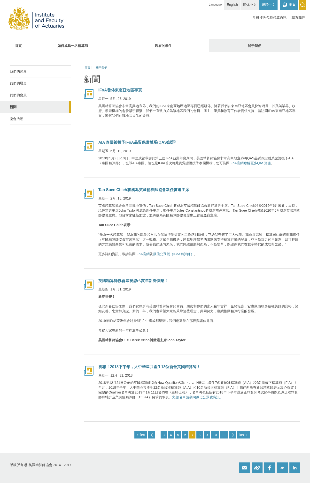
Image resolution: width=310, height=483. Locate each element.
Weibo (257, 467)
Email (244, 467)
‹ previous (151, 434)
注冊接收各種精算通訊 (270, 18)
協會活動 (16, 119)
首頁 (18, 46)
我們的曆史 (18, 83)
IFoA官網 (143, 254)
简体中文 (249, 5)
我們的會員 (18, 95)
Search (302, 5)
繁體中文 (268, 5)
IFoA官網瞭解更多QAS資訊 (250, 163)
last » (244, 435)
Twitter (282, 467)
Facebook (269, 467)
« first (141, 435)
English (232, 5)
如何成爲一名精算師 (72, 46)
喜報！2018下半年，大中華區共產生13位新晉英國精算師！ (149, 367)
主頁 (292, 5)
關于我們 (254, 46)
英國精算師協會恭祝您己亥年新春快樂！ (133, 281)
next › (232, 434)
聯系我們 (298, 18)
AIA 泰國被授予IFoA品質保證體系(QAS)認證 (137, 142)
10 (215, 435)
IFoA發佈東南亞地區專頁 (120, 90)
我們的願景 (18, 71)
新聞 (13, 107)
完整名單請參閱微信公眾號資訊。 (197, 397)
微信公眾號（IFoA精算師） (173, 254)
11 (224, 435)
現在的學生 (163, 46)
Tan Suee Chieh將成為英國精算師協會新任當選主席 (143, 190)
